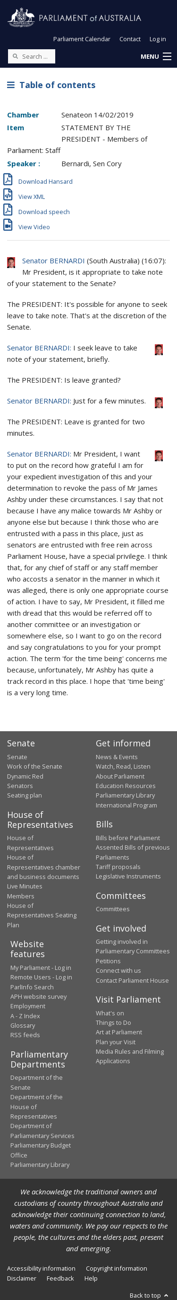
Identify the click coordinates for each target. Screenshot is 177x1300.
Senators (20, 785)
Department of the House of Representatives (36, 1107)
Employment (27, 1006)
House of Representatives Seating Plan (41, 915)
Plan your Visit (115, 1042)
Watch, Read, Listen (123, 766)
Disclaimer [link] (21, 1278)
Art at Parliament (119, 1032)
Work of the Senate (34, 766)
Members (20, 896)
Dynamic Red (25, 776)
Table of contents (51, 84)
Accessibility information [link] (41, 1268)
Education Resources (126, 785)
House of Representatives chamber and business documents (43, 867)
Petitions (108, 961)
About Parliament (120, 776)
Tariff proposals (118, 866)
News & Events (117, 757)
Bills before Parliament (128, 838)
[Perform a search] (15, 56)
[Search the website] (31, 56)
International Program (126, 805)
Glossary (22, 1025)
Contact (130, 39)
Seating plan (24, 795)
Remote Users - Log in (41, 977)
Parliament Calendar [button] (81, 39)
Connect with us (118, 970)
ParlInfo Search (32, 987)
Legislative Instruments (128, 876)
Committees (113, 909)
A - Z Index (25, 1016)
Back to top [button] (150, 1295)
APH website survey (38, 996)
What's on (110, 1013)
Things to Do (113, 1022)
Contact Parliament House (132, 980)
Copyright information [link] (116, 1268)
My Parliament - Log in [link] (40, 967)
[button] (156, 57)
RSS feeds (25, 1035)
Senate (17, 757)
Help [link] (91, 1278)
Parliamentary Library (125, 795)
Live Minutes (24, 886)
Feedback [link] (60, 1278)
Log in (158, 39)
